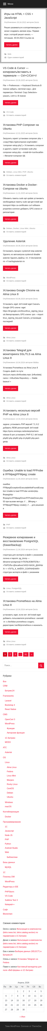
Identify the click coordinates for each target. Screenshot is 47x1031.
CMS (5, 714)
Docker (16, 228)
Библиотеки (12, 857)
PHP (24, 172)
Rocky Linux (12, 784)
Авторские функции (16, 733)
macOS (8, 806)
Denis (36, 22)
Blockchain (7, 914)
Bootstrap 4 (10, 705)
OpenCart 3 (10, 719)
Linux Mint (17, 172)
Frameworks (8, 696)
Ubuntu (30, 172)
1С (4, 872)
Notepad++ (10, 904)
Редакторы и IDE (10, 887)
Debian (9, 172)
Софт (5, 910)
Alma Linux (10, 337)
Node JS (8, 835)
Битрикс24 (9, 691)
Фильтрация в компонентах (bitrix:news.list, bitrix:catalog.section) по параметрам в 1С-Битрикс (22, 932)
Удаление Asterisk (14, 241)
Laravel (8, 701)
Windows (9, 802)
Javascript (9, 831)
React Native (10, 709)
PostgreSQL (17, 588)
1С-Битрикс (10, 738)
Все (4, 681)
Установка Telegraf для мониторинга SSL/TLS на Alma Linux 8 (22, 354)
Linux (8, 588)
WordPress (10, 278)
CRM (5, 686)
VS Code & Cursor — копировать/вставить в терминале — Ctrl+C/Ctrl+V (20, 71)
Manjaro (10, 780)
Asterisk (8, 752)
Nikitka (36, 362)
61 (26, 654)
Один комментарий (16, 57)
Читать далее (12, 45)
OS (4, 757)
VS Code (10, 112)
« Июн (22, 1017)
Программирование (12, 822)
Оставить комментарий (16, 115)
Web (9, 54)
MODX (8, 742)
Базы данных (9, 862)
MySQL (8, 867)
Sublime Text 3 (11, 900)
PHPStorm (9, 892)
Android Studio (11, 848)
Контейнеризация (11, 812)
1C (6, 827)
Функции (11, 728)
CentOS (10, 788)
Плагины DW (9, 877)
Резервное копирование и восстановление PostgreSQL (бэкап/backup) (20, 541)
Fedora (10, 771)
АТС (5, 747)
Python (8, 844)
